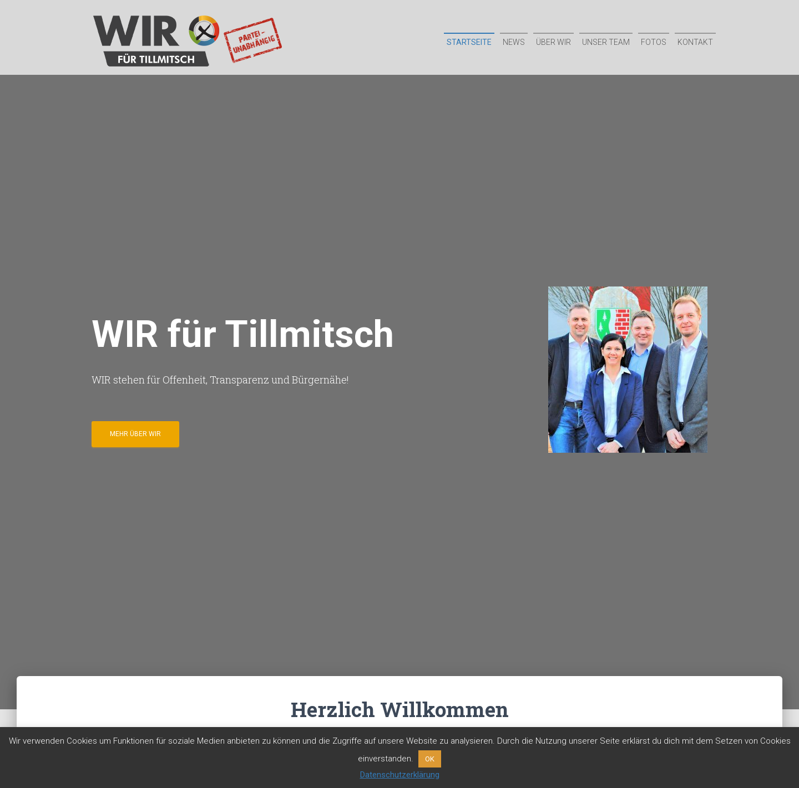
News (514, 42)
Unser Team (606, 42)
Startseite (469, 42)
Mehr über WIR (135, 434)
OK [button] (429, 759)
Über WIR (553, 42)
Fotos (653, 42)
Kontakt (695, 42)
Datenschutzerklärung (399, 775)
